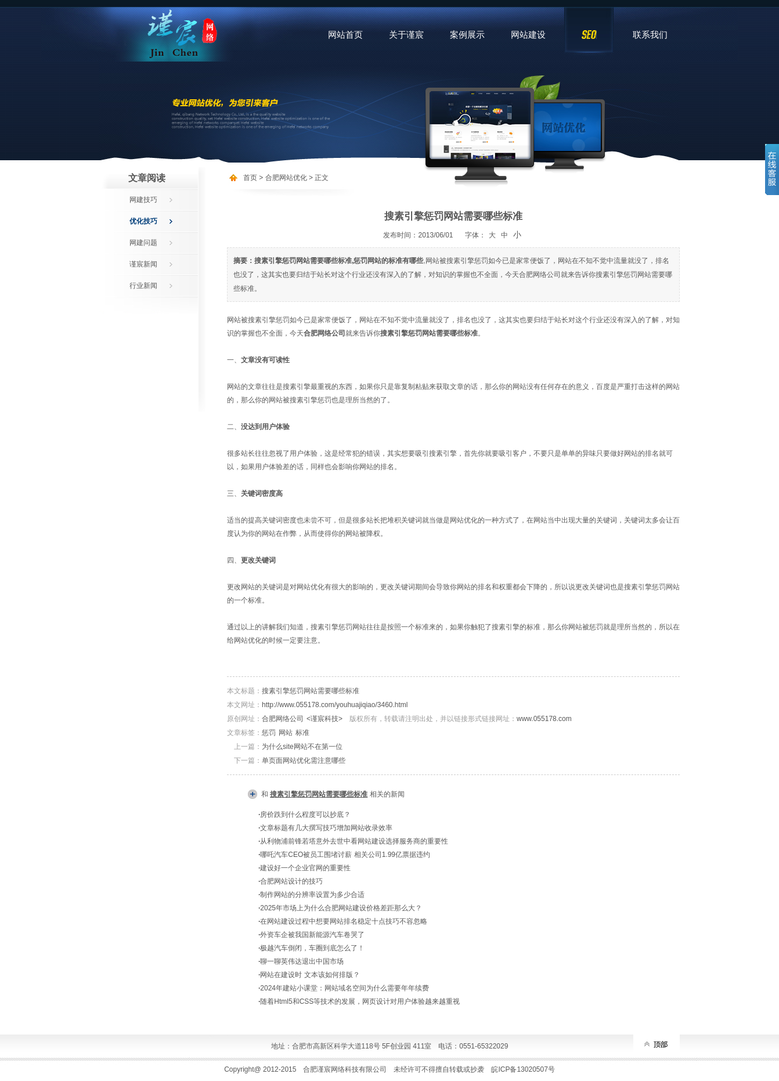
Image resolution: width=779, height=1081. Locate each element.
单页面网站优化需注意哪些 (303, 760)
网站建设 (528, 34)
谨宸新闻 (143, 264)
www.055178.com (544, 719)
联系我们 (650, 34)
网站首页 (345, 34)
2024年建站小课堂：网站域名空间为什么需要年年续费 (344, 988)
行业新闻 (143, 286)
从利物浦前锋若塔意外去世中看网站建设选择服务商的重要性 (354, 841)
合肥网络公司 (283, 719)
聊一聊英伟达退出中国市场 (302, 961)
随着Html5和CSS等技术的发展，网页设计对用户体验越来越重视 (360, 1001)
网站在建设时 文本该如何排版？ (309, 975)
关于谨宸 (406, 34)
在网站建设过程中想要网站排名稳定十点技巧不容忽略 (343, 921)
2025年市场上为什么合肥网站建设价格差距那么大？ (341, 908)
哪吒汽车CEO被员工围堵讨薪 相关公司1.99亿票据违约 (345, 855)
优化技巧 (143, 221)
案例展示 (467, 34)
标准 (302, 733)
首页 (250, 178)
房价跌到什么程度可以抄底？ (305, 814)
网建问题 (143, 243)
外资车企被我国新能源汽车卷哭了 (312, 935)
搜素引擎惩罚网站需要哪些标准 (310, 691)
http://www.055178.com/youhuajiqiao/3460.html (335, 705)
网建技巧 (143, 200)
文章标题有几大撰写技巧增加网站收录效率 (326, 828)
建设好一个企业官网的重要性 (305, 868)
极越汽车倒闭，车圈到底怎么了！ (312, 948)
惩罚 (269, 733)
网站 (286, 733)
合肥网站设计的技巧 (291, 881)
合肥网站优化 (286, 178)
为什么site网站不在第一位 (302, 747)
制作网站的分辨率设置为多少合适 (312, 895)
